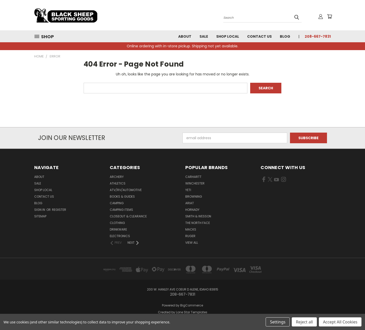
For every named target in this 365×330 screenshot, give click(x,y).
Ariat (189, 203)
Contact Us (259, 36)
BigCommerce (191, 305)
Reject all (304, 322)
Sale (203, 36)
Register (59, 210)
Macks (190, 229)
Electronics (120, 236)
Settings (277, 322)
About (184, 36)
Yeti (188, 190)
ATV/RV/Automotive (126, 190)
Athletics (117, 183)
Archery (117, 177)
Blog (285, 36)
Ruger (190, 236)
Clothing (117, 223)
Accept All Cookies (340, 322)
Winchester (195, 183)
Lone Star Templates (191, 312)
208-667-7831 (318, 36)
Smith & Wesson (198, 216)
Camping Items (121, 210)
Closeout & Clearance (128, 216)
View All (191, 242)
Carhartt (193, 177)
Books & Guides (122, 196)
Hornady (192, 210)
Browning (193, 196)
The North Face (197, 223)
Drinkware (118, 229)
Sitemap (40, 216)
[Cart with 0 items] (329, 16)
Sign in (40, 210)
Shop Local (227, 36)
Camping (117, 203)
